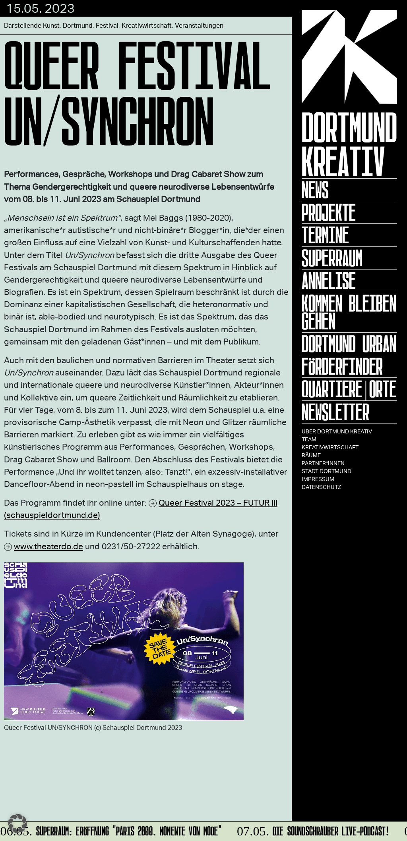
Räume (311, 455)
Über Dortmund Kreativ (337, 431)
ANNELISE (329, 280)
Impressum (318, 478)
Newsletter (335, 412)
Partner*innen (323, 463)
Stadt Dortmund (326, 471)
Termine (325, 235)
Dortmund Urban (349, 344)
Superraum (332, 258)
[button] (17, 823)
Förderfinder (342, 366)
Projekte (329, 212)
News (315, 190)
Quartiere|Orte (349, 389)
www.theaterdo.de (48, 546)
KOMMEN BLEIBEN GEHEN (349, 312)
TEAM (309, 439)
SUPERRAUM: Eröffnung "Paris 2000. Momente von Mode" (111, 829)
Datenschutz (321, 486)
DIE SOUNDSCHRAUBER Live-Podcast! (312, 829)
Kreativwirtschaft (330, 447)
